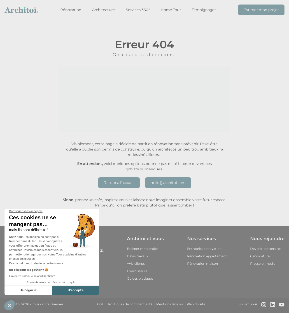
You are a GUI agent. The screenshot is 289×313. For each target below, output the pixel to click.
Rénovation (70, 10)
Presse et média (262, 264)
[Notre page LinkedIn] (272, 305)
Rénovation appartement (207, 256)
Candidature (260, 256)
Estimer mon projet (261, 10)
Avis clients (136, 264)
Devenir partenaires (265, 249)
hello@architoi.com (168, 183)
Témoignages (204, 10)
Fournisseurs (137, 271)
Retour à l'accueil (119, 183)
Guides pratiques (140, 278)
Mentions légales (169, 304)
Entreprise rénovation (204, 249)
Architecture (103, 10)
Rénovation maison (202, 264)
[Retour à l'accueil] (21, 10)
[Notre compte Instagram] (263, 305)
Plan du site (196, 304)
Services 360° (138, 10)
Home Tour (171, 10)
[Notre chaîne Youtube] (281, 305)
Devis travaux (137, 256)
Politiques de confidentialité (130, 304)
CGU (100, 304)
